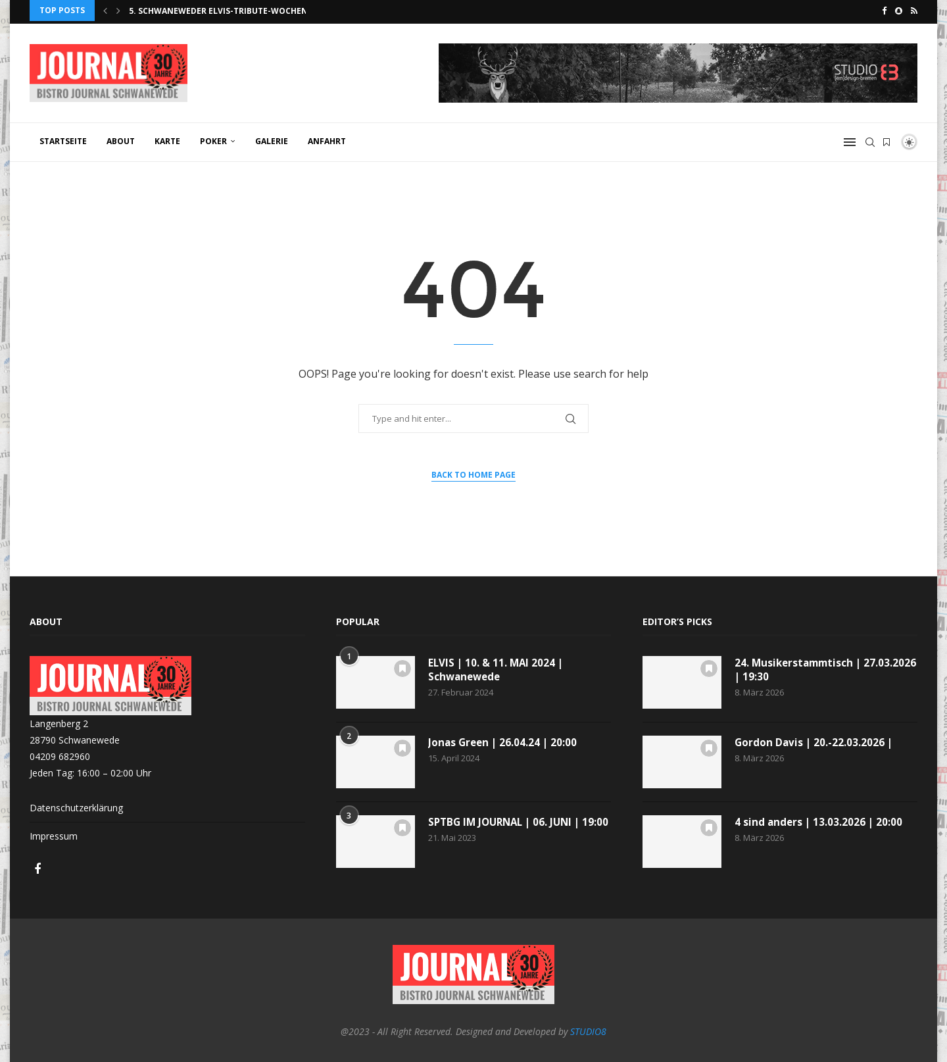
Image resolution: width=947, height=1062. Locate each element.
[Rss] (914, 10)
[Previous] (105, 10)
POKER (213, 138)
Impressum (54, 834)
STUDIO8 (588, 1029)
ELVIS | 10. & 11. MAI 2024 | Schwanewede (497, 667)
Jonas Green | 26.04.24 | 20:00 (504, 740)
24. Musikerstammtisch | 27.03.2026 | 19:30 (801, 667)
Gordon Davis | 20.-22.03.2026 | (815, 740)
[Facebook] (884, 10)
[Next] (118, 10)
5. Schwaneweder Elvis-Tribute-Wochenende (229, 10)
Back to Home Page (473, 472)
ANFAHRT (327, 138)
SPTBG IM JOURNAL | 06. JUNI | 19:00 (508, 827)
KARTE (167, 138)
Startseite (63, 138)
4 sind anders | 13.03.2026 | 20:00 (820, 820)
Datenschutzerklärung (76, 805)
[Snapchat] (898, 10)
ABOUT (121, 138)
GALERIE (271, 138)
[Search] (870, 139)
